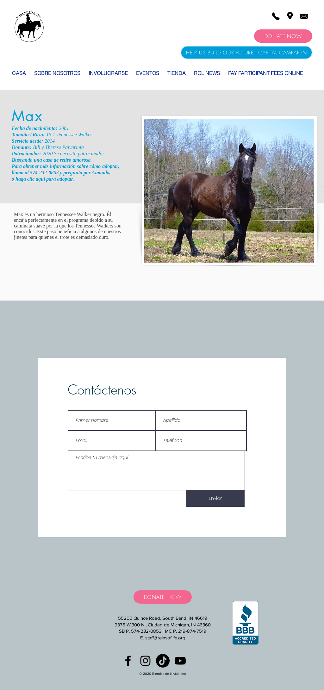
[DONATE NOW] (283, 36)
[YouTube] (180, 661)
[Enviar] (215, 498)
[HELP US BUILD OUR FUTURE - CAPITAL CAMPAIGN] (246, 52)
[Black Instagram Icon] (145, 661)
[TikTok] (163, 661)
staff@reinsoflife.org (165, 637)
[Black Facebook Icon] (128, 661)
